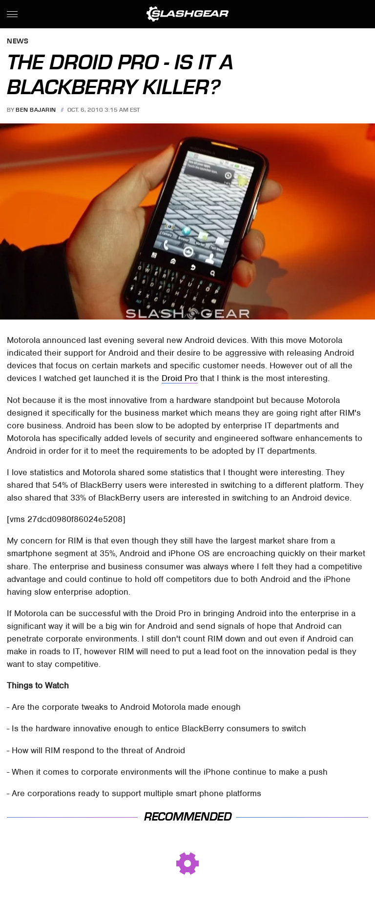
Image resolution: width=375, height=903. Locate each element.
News (17, 42)
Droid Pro (180, 378)
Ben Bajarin (36, 109)
